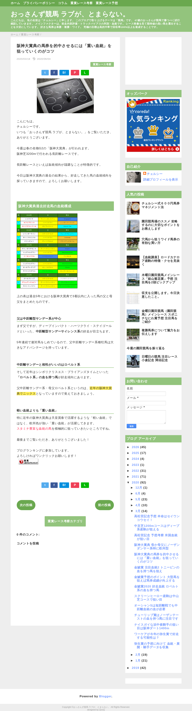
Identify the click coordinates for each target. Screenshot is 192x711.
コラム (63, 3)
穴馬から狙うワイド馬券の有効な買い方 (161, 241)
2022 (136, 470)
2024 (136, 459)
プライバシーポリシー (39, 3)
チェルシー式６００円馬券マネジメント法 (161, 205)
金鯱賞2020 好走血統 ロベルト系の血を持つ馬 (156, 588)
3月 (138, 511)
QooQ (102, 710)
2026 (136, 447)
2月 (138, 654)
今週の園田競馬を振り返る (146, 348)
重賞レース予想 (107, 3)
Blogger (105, 696)
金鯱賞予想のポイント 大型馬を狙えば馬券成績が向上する (157, 578)
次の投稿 (26, 505)
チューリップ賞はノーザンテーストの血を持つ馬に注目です (156, 616)
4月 (138, 505)
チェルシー (155, 174)
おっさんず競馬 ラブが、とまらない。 (70, 14)
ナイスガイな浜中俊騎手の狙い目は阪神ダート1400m (156, 626)
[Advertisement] (153, 61)
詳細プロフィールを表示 (160, 179)
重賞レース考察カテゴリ (65, 521)
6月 (138, 493)
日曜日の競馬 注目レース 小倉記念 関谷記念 (160, 358)
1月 (138, 660)
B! (64, 72)
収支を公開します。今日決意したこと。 (161, 294)
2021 (136, 476)
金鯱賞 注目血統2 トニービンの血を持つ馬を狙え (156, 569)
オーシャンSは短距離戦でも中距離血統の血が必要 (156, 607)
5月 (138, 499)
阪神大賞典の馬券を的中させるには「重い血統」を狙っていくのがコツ (156, 558)
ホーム (15, 3)
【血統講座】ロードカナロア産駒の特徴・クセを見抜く (161, 261)
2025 (136, 453)
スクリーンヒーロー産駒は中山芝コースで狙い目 (156, 597)
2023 (136, 465)
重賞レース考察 (81, 3)
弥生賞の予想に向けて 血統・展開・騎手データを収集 (157, 645)
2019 (136, 668)
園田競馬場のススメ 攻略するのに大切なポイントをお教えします (161, 225)
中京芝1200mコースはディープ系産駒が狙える (156, 527)
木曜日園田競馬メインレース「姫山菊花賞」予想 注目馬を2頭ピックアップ (161, 278)
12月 (139, 487)
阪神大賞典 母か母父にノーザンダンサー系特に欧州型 (157, 546)
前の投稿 (104, 505)
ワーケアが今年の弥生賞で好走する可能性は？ (156, 635)
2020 (136, 482)
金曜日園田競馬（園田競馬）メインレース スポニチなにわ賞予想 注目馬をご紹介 (160, 316)
